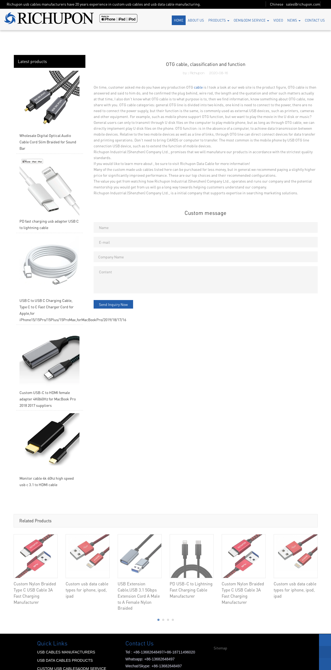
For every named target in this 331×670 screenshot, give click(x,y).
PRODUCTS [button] (218, 20)
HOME (179, 20)
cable (198, 87)
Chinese (276, 4)
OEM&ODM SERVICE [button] (251, 20)
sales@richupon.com (303, 4)
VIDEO (278, 20)
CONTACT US (315, 20)
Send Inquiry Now (113, 304)
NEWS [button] (294, 20)
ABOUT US (196, 20)
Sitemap (220, 647)
